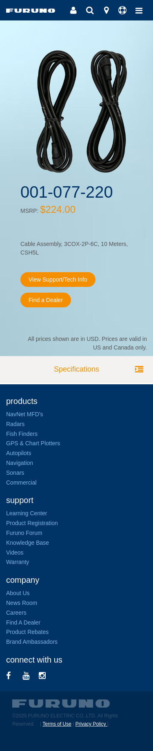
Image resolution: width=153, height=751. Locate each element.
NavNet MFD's (24, 414)
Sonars (15, 472)
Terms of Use (56, 724)
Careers (16, 612)
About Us (18, 593)
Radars (15, 424)
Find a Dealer (46, 300)
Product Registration (32, 523)
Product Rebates (27, 632)
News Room (21, 603)
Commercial (21, 482)
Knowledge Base (27, 542)
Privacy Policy (91, 724)
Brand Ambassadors (32, 641)
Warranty (17, 562)
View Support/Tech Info (58, 279)
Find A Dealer (23, 622)
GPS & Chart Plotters (33, 443)
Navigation (19, 463)
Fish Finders (22, 434)
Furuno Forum (24, 533)
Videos (15, 552)
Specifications (76, 369)
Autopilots (18, 453)
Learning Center (26, 513)
